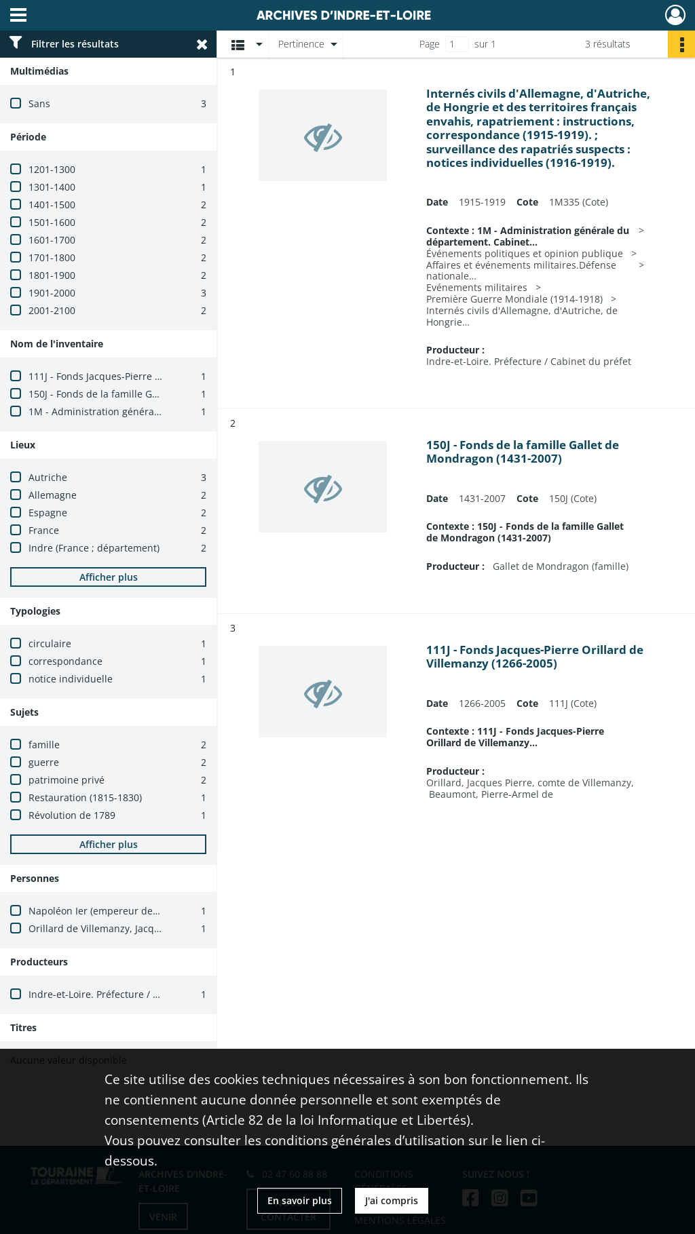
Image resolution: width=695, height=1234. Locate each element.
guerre (44, 762)
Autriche (48, 477)
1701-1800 (52, 257)
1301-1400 (52, 186)
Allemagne (53, 494)
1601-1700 (52, 239)
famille (44, 744)
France (44, 530)
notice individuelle (71, 678)
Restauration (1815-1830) (85, 797)
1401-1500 (52, 204)
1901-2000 (52, 292)
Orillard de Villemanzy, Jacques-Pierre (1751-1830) (142, 928)
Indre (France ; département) (94, 547)
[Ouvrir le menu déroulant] (18, 16)
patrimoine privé (67, 779)
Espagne (48, 512)
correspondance (65, 661)
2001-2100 (52, 310)
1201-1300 (52, 169)
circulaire (50, 643)
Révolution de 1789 (72, 815)
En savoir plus (299, 1200)
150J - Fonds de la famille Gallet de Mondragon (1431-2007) (163, 393)
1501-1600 (52, 222)
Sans (39, 103)
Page (429, 43)
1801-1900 (52, 275)
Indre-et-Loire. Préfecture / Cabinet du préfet (131, 994)
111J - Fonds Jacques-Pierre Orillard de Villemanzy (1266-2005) (170, 376)
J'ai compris (391, 1200)
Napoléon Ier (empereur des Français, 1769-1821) (141, 910)
